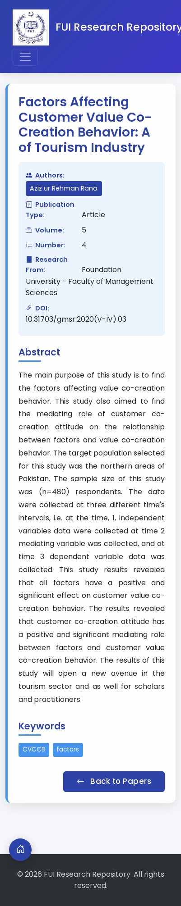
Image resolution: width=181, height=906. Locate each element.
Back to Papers (114, 781)
